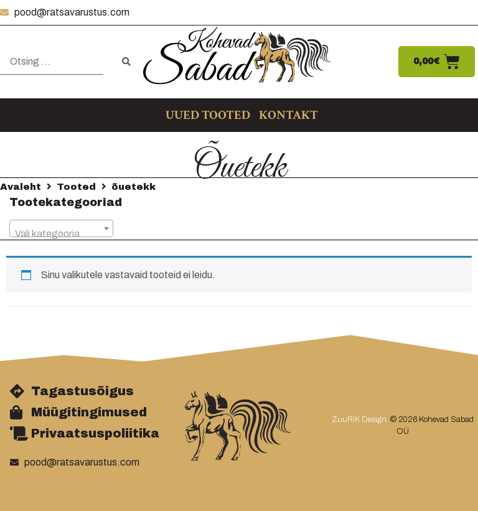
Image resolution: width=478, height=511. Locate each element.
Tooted (76, 187)
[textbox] (61, 234)
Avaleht (20, 187)
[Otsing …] (51, 62)
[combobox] (61, 228)
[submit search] (126, 62)
